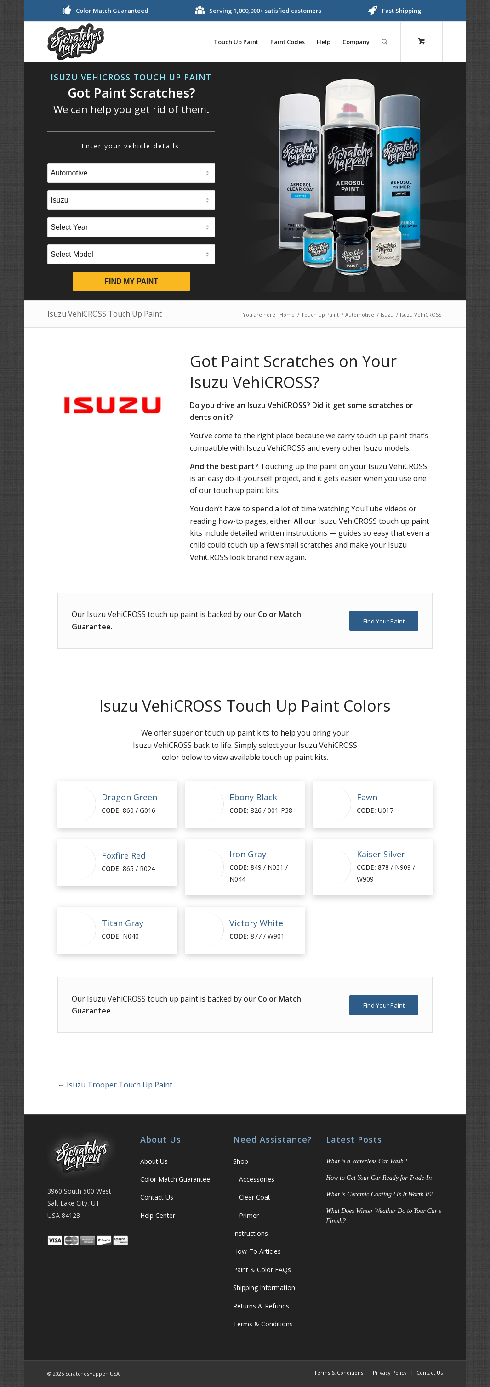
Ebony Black (253, 797)
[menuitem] (236, 42)
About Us (154, 1161)
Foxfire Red (124, 855)
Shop (240, 1161)
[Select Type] (131, 173)
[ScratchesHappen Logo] (75, 42)
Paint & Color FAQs (262, 1269)
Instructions (250, 1233)
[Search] (384, 42)
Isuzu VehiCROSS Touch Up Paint (104, 314)
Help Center (157, 1215)
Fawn (367, 797)
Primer (249, 1215)
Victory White (256, 922)
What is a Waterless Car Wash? (366, 1161)
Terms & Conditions (263, 1323)
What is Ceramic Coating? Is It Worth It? (379, 1194)
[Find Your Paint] (383, 621)
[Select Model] (131, 254)
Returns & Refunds (261, 1306)
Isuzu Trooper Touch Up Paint (114, 1085)
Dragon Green (129, 797)
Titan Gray (122, 922)
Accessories (256, 1179)
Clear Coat (254, 1197)
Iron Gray (247, 854)
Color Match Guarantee (175, 1179)
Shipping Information (264, 1287)
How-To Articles (257, 1251)
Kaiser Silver (381, 854)
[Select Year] (131, 227)
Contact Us (156, 1197)
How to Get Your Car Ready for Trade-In (379, 1177)
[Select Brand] (131, 200)
